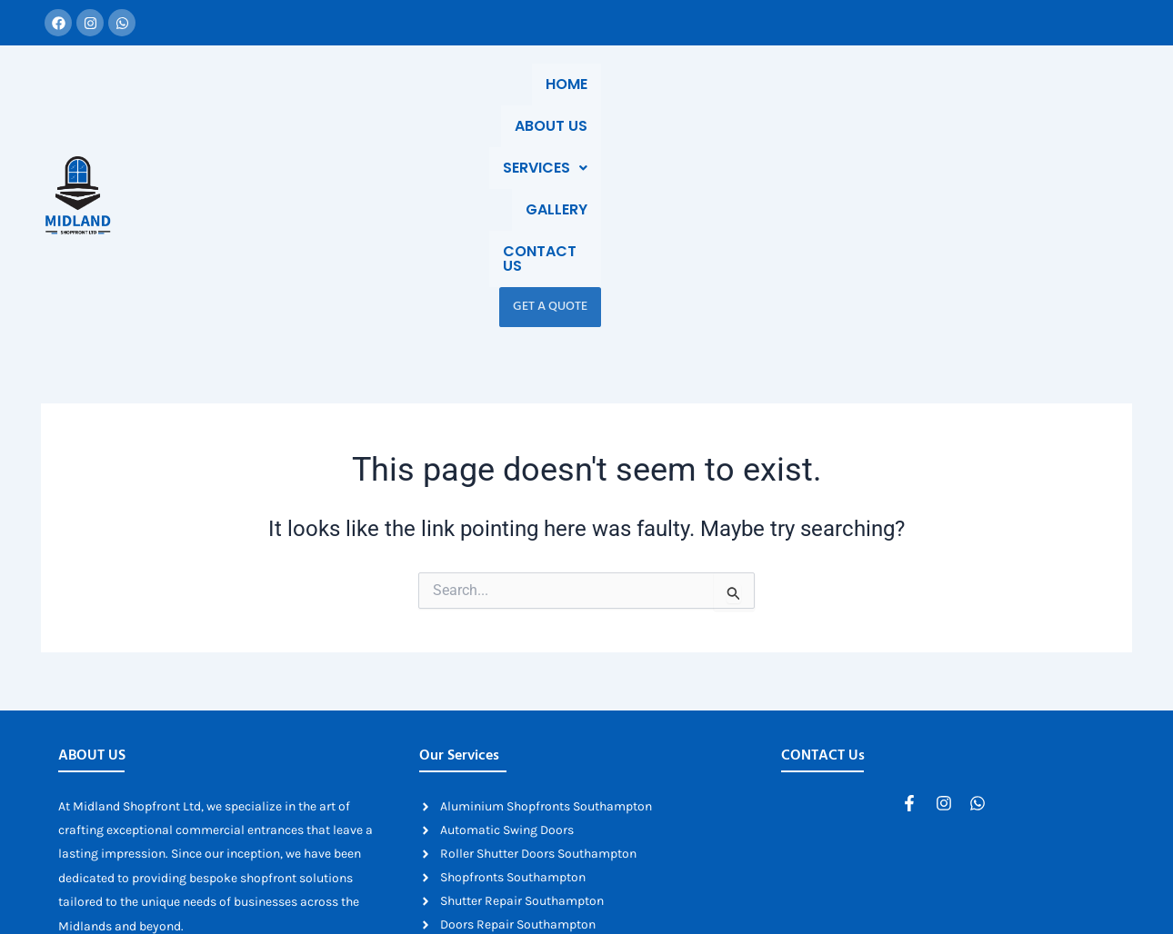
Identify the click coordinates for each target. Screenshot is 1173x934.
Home (527, 103)
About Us (612, 103)
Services (718, 103)
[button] (718, 103)
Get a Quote (1037, 103)
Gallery (818, 103)
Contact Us (925, 103)
